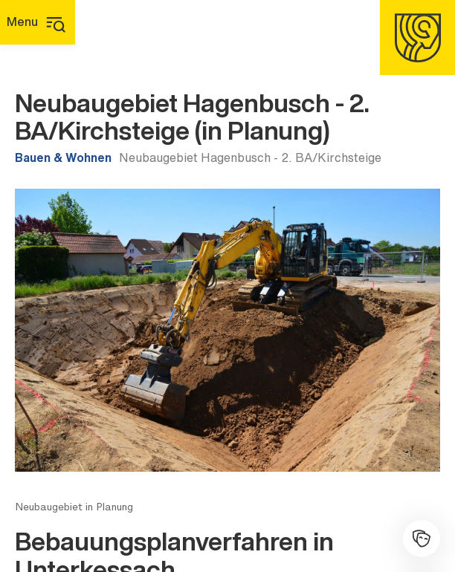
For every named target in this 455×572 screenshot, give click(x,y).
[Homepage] (417, 37)
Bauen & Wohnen (63, 157)
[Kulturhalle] (421, 538)
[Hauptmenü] (37, 22)
